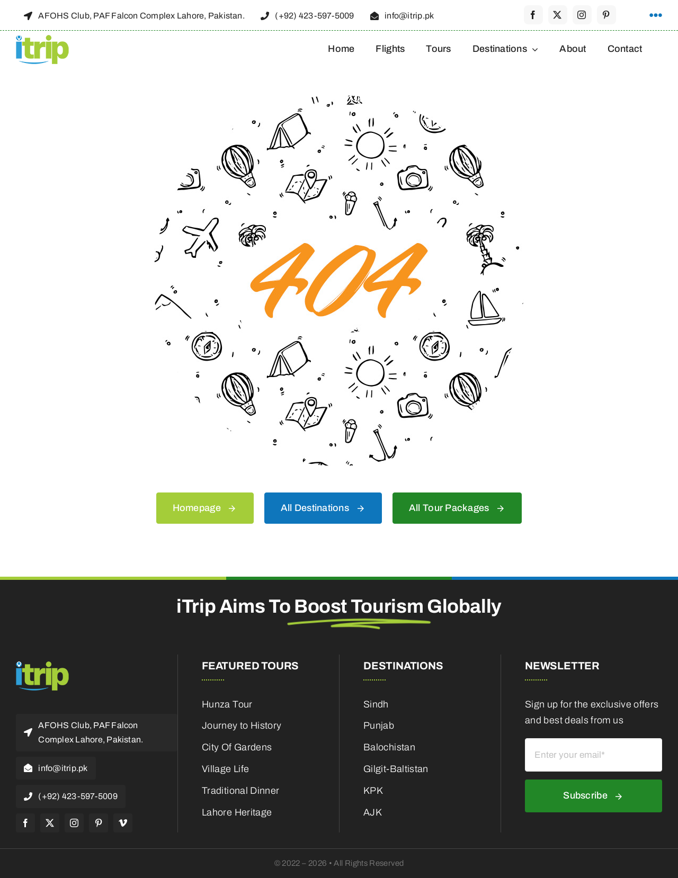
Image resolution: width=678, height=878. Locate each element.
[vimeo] (122, 822)
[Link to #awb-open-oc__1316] (655, 15)
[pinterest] (606, 14)
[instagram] (582, 14)
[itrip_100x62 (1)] (42, 38)
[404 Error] (339, 100)
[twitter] (557, 14)
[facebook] (533, 14)
